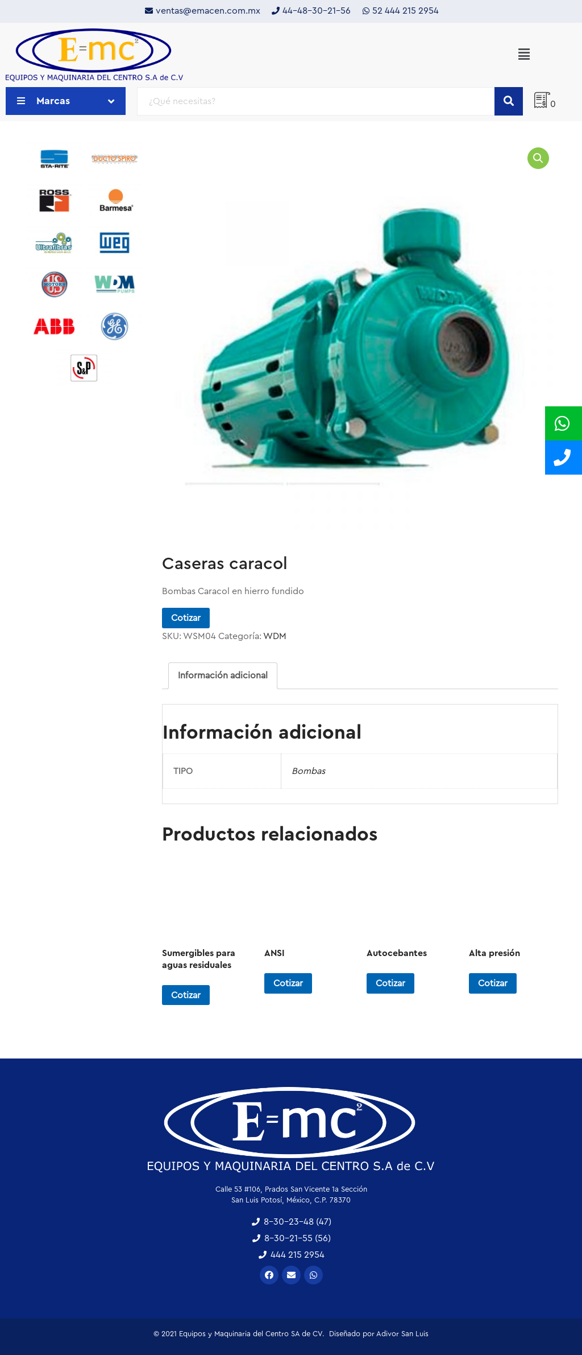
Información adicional (223, 675)
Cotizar (186, 618)
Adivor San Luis (402, 1333)
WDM (274, 636)
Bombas (308, 771)
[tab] (222, 675)
